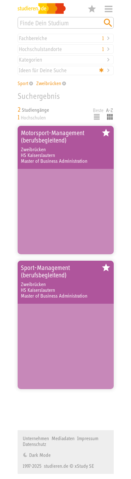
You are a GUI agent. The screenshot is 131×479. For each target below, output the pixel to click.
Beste (98, 110)
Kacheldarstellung (110, 117)
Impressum (87, 438)
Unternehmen (36, 438)
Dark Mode (39, 455)
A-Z (109, 110)
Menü (108, 9)
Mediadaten (63, 438)
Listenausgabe (97, 117)
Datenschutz (34, 444)
